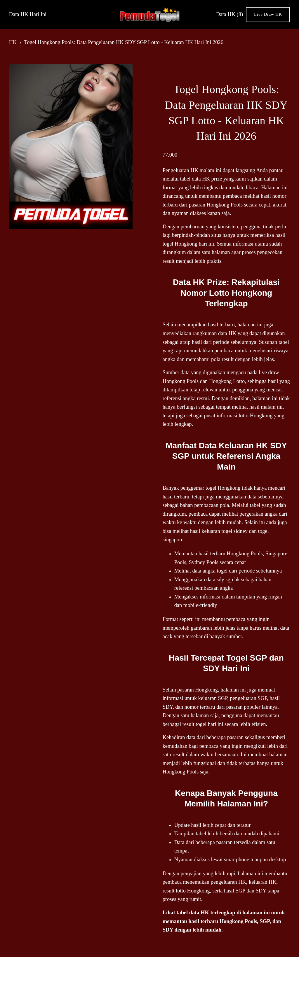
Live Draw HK (268, 14)
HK (13, 42)
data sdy (215, 579)
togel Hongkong (223, 488)
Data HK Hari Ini (28, 14)
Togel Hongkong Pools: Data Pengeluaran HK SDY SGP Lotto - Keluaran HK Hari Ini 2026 (123, 42)
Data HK (229, 14)
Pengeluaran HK (180, 170)
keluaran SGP (212, 698)
